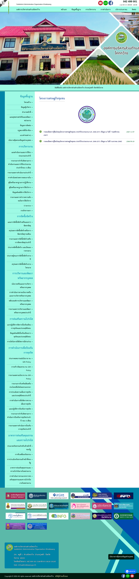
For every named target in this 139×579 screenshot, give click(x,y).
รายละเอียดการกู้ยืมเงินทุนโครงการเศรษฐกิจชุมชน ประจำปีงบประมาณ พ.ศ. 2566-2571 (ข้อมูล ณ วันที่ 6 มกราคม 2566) (83, 141)
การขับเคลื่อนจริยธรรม (23, 454)
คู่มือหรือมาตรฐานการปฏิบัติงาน (19, 182)
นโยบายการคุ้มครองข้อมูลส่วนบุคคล (121, 556)
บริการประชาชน (121, 9)
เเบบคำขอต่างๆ (25, 135)
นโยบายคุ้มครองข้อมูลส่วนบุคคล (19, 140)
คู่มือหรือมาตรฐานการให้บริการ (20, 187)
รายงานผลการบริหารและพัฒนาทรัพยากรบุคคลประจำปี (20, 311)
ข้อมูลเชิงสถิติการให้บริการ (21, 192)
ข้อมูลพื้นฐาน (76, 9)
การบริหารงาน (91, 9)
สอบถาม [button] (130, 571)
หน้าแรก (64, 9)
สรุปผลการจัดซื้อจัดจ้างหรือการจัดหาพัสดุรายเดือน (20, 232)
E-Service (27, 205)
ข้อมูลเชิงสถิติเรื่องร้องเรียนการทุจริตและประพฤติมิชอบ (20, 335)
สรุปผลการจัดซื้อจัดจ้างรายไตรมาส (21, 266)
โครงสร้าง (27, 102)
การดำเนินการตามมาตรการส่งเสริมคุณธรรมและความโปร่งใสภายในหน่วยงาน (20, 480)
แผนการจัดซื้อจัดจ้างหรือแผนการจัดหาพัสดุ (19, 224)
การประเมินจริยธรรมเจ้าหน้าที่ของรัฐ (19, 461)
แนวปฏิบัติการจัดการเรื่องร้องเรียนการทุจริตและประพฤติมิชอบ (19, 326)
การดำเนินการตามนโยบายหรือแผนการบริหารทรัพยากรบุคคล (20, 294)
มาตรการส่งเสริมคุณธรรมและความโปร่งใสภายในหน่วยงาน (20, 469)
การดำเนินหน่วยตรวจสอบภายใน (19, 177)
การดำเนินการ (106, 9)
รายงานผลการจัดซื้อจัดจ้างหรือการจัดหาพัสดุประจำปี (20, 240)
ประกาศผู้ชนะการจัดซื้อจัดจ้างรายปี (19, 257)
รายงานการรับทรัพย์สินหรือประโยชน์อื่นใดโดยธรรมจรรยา (20, 385)
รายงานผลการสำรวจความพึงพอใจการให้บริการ (20, 199)
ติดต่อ (134, 9)
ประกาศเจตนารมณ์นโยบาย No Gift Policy (20, 360)
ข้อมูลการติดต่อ (25, 125)
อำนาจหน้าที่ (26, 112)
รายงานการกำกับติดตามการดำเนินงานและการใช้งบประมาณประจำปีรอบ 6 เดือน (19, 164)
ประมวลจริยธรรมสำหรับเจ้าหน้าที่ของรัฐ (19, 447)
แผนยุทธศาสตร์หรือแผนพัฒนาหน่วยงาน (20, 118)
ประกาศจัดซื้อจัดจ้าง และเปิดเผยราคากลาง (19, 249)
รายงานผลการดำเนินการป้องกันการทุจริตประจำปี (20, 427)
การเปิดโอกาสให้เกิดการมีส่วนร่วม (19, 341)
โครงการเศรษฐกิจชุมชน (52, 98)
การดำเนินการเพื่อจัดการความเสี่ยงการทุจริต (20, 402)
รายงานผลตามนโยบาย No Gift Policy (19, 377)
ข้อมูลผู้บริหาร (26, 107)
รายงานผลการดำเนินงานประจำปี (19, 172)
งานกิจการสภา (26, 210)
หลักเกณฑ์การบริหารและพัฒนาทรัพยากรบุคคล (20, 302)
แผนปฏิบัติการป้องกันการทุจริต (20, 409)
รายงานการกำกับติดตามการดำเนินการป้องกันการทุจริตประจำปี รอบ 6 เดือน (19, 417)
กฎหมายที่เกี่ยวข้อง (24, 130)
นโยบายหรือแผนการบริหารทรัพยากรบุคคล (21, 285)
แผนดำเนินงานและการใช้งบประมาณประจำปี (21, 154)
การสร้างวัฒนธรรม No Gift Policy (21, 368)
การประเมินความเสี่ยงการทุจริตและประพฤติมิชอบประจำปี (20, 393)
